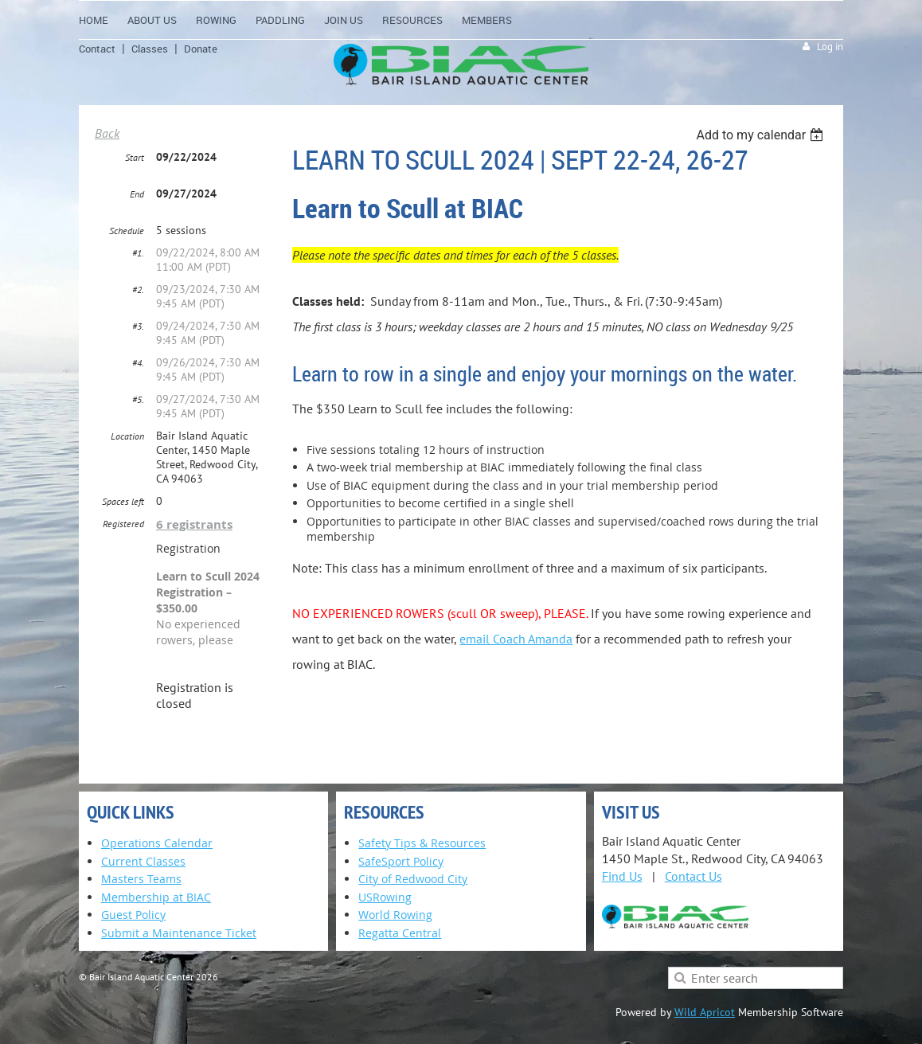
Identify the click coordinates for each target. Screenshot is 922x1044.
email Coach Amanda (515, 639)
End (137, 194)
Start (134, 157)
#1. (138, 253)
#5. (138, 399)
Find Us (622, 876)
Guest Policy (133, 914)
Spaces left (123, 501)
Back (107, 133)
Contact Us (693, 876)
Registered (123, 524)
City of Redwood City (412, 878)
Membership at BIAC (156, 897)
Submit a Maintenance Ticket (178, 932)
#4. (138, 363)
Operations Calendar (157, 842)
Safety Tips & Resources (422, 842)
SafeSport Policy (400, 861)
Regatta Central (399, 932)
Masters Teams (141, 878)
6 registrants (194, 524)
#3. (138, 326)
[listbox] (761, 135)
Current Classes (143, 861)
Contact (97, 48)
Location (127, 436)
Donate (200, 48)
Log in (830, 46)
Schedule (126, 231)
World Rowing (395, 914)
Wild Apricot (704, 1012)
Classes (149, 48)
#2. (138, 289)
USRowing (385, 897)
